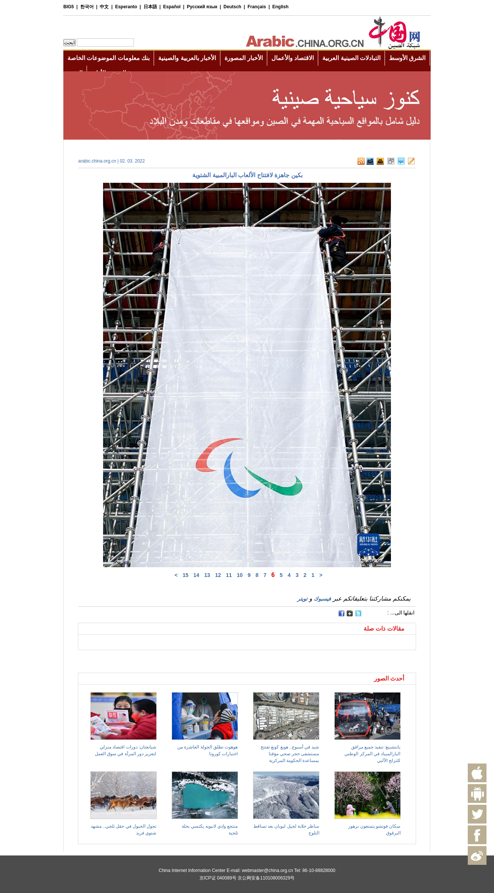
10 (240, 575)
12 (218, 575)
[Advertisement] (162, 659)
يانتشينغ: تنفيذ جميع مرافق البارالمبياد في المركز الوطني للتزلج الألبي (372, 753)
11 (229, 575)
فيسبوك (322, 599)
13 (207, 575)
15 (186, 575)
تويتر (302, 599)
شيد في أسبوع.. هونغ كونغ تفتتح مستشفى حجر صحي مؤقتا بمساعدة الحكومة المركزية (289, 753)
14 (196, 575)
